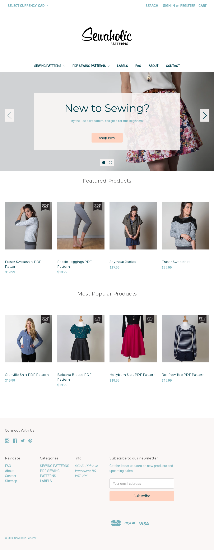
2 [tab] (110, 162)
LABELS (122, 66)
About (153, 66)
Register (187, 6)
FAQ (138, 66)
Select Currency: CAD (28, 6)
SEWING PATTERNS (49, 66)
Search (151, 6)
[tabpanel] (107, 121)
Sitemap (11, 481)
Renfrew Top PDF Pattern (183, 375)
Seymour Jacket (123, 262)
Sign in (169, 6)
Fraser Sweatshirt (176, 262)
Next (204, 115)
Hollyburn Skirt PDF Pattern (132, 375)
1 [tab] (103, 162)
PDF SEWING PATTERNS (91, 66)
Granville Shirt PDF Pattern (27, 375)
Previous (9, 115)
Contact (173, 66)
